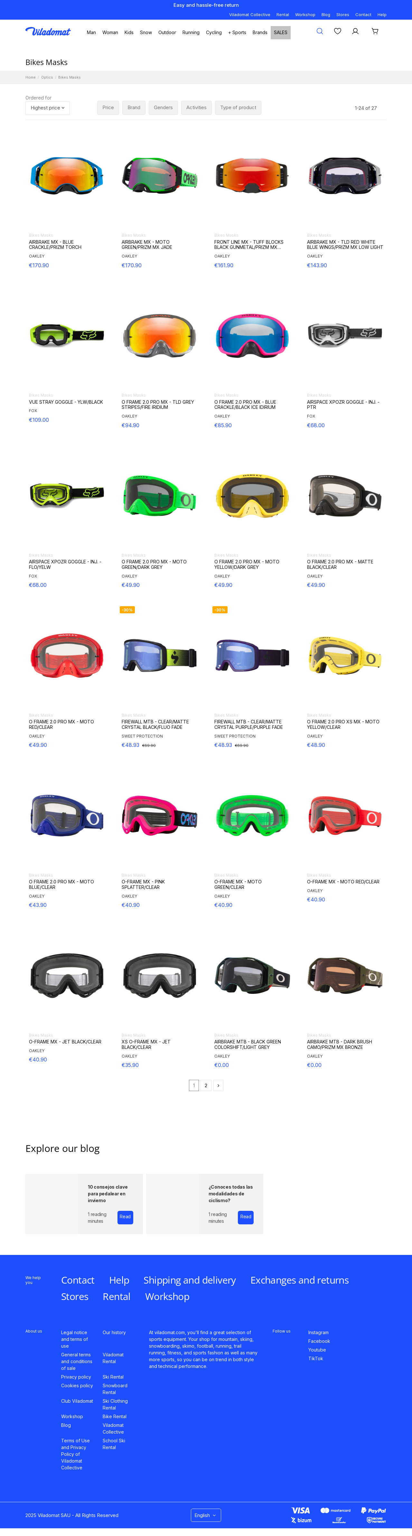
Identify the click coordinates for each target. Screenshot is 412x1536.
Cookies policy (77, 1385)
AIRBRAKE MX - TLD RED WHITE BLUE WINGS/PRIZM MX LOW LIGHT (345, 245)
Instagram (318, 1332)
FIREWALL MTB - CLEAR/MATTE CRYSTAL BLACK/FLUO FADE (155, 724)
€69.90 (149, 745)
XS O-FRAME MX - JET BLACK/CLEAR (146, 1044)
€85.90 (223, 425)
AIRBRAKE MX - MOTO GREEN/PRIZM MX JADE (147, 245)
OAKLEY (36, 256)
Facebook (319, 1341)
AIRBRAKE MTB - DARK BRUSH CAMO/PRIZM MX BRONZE (339, 1044)
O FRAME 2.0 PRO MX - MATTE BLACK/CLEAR (340, 564)
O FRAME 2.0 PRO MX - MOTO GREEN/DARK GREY (154, 564)
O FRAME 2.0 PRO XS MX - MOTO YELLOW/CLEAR (343, 724)
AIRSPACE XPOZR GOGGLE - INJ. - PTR (343, 405)
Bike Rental (114, 1416)
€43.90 (38, 905)
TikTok (315, 1358)
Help (382, 14)
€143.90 (317, 265)
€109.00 (39, 420)
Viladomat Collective (249, 14)
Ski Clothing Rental (115, 1404)
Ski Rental (113, 1377)
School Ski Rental (114, 1444)
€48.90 (316, 745)
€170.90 (39, 265)
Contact (363, 14)
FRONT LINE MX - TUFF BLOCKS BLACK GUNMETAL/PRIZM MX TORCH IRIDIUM (249, 245)
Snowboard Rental (115, 1389)
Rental (282, 14)
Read (125, 1216)
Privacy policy (76, 1377)
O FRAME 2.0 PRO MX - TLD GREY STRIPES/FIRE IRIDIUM (158, 405)
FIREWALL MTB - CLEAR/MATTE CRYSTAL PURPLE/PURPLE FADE (248, 724)
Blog (326, 14)
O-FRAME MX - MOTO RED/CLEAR (343, 881)
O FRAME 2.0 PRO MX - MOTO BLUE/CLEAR (61, 884)
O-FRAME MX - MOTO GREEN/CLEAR (238, 884)
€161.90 (223, 265)
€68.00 (316, 425)
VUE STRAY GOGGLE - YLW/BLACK (66, 402)
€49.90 (131, 585)
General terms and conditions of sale (76, 1361)
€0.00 (221, 1065)
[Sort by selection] (47, 108)
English (205, 1515)
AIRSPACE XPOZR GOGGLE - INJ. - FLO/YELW (65, 564)
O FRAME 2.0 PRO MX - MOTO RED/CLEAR (61, 724)
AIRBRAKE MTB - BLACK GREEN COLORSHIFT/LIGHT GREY (247, 1044)
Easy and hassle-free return (206, 5)
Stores (342, 14)
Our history (114, 1332)
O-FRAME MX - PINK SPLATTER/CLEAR (143, 884)
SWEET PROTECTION (142, 736)
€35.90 (130, 1065)
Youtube (317, 1349)
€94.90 (130, 425)
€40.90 (131, 905)
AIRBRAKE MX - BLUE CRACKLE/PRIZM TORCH (55, 245)
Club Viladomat (77, 1401)
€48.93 (130, 745)
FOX (33, 410)
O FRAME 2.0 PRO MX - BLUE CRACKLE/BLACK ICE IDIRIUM (245, 405)
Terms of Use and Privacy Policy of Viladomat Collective (75, 1454)
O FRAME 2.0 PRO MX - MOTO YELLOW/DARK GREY (246, 564)
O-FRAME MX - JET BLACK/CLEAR (65, 1041)
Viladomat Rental (113, 1358)
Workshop (305, 14)
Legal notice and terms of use (74, 1339)
